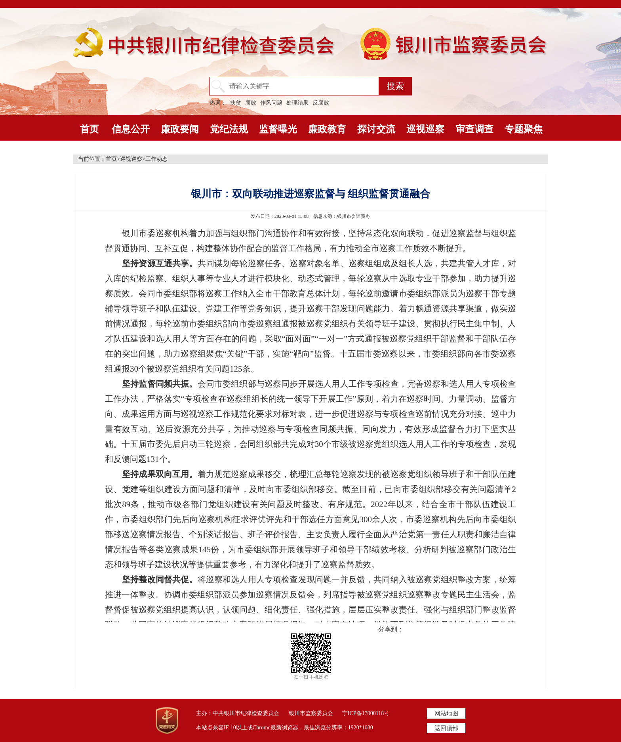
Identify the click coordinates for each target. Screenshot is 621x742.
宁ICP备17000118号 (365, 713)
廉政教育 (327, 129)
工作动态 (156, 159)
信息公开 (131, 129)
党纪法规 (229, 129)
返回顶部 (446, 728)
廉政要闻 (180, 129)
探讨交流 (376, 129)
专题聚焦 (524, 129)
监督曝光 (278, 129)
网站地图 (446, 713)
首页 (89, 129)
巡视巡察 (425, 129)
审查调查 (474, 129)
